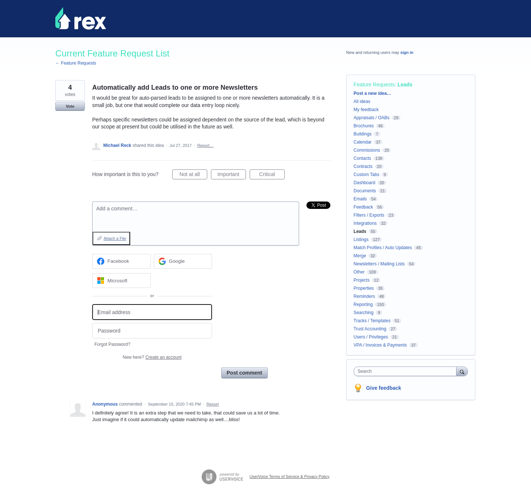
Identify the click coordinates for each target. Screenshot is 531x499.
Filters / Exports (369, 215)
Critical (272, 175)
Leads (405, 84)
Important (232, 175)
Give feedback (383, 388)
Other (359, 272)
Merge (360, 255)
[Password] (152, 331)
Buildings (363, 134)
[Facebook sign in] (121, 261)
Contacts (362, 158)
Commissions (367, 150)
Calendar (363, 142)
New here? (152, 357)
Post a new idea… (372, 93)
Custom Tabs (366, 174)
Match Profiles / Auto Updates (383, 247)
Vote (70, 106)
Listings (361, 239)
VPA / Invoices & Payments (380, 345)
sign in (406, 52)
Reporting (363, 304)
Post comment (244, 373)
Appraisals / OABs (371, 117)
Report (212, 404)
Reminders (364, 296)
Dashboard (364, 182)
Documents (365, 190)
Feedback (363, 207)
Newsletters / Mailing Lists (379, 263)
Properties (364, 288)
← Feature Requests (75, 63)
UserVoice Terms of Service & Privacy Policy (290, 476)
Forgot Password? (112, 344)
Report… (205, 145)
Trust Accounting (370, 328)
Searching (364, 312)
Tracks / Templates (372, 320)
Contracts (363, 166)
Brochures (364, 125)
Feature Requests (374, 84)
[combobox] (407, 371)
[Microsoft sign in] (121, 280)
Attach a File (115, 238)
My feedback (366, 109)
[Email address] (152, 312)
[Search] (462, 371)
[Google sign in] (183, 261)
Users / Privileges (371, 337)
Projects (361, 280)
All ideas (362, 101)
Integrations (365, 223)
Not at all (193, 175)
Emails (360, 199)
